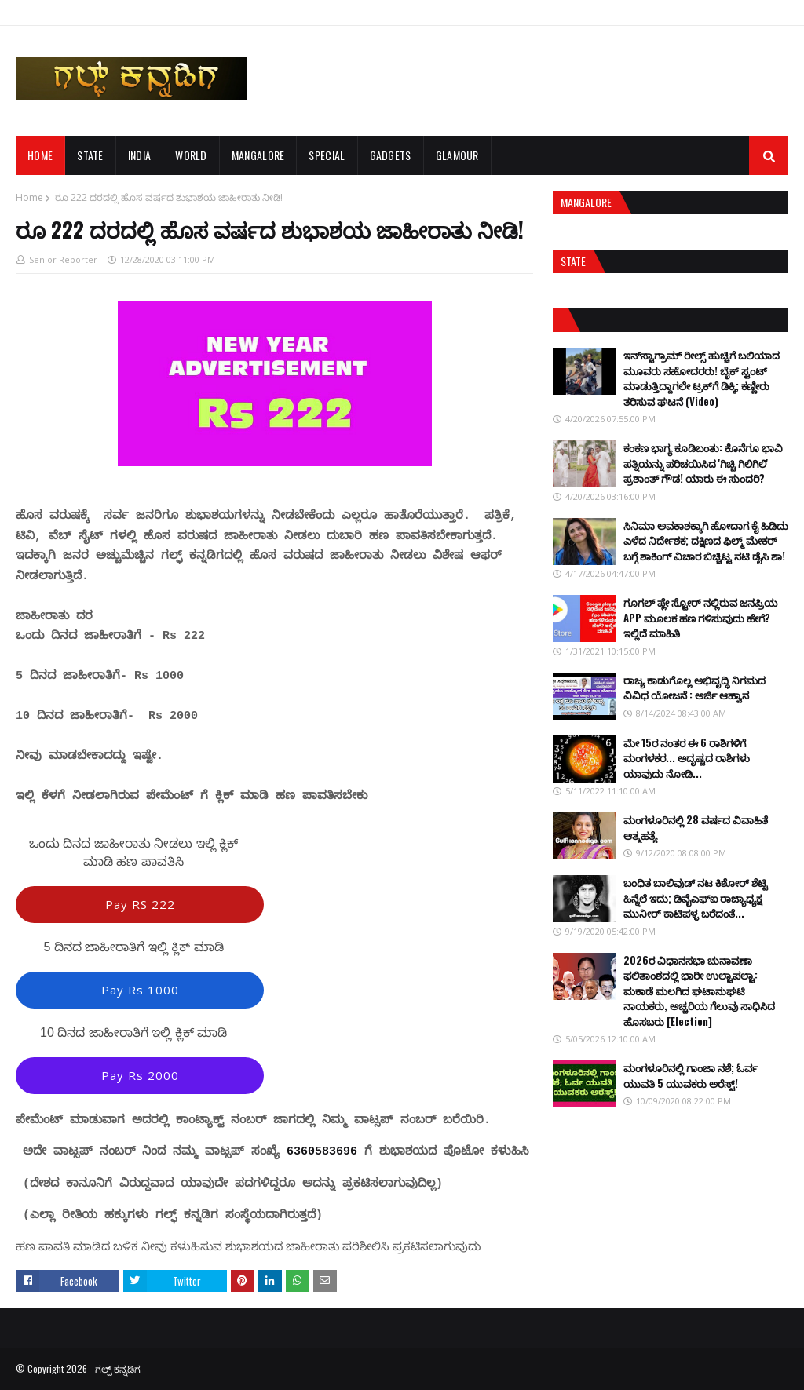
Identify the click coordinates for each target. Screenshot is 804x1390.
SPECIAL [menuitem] (327, 155)
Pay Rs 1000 (140, 990)
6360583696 (322, 1151)
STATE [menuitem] (90, 155)
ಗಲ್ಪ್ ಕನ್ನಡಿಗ (118, 1368)
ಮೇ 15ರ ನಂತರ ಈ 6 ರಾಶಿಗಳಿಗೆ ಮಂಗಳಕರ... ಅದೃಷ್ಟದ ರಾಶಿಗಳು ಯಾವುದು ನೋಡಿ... (686, 758)
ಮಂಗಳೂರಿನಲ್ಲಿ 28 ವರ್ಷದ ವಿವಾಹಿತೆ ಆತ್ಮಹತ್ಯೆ (695, 827)
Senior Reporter (63, 259)
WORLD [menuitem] (191, 155)
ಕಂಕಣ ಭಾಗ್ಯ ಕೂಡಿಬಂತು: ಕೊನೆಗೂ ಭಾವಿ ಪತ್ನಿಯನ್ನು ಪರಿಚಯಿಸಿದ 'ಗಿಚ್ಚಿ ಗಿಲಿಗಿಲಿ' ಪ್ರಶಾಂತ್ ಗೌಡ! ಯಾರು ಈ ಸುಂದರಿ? (703, 463)
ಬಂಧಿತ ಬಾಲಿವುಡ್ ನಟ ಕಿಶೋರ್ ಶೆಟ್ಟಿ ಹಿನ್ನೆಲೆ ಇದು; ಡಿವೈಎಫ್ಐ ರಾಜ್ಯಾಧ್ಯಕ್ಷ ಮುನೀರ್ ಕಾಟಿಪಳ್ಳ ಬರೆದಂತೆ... (695, 897)
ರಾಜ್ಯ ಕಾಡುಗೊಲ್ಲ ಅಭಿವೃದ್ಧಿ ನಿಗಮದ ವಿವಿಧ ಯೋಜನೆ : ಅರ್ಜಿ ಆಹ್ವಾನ (694, 687)
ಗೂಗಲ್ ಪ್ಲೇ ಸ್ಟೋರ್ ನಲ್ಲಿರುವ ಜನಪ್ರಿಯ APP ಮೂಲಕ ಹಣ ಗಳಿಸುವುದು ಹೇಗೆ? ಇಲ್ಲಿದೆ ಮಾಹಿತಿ (700, 617)
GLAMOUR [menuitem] (457, 155)
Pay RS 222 (140, 904)
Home (29, 197)
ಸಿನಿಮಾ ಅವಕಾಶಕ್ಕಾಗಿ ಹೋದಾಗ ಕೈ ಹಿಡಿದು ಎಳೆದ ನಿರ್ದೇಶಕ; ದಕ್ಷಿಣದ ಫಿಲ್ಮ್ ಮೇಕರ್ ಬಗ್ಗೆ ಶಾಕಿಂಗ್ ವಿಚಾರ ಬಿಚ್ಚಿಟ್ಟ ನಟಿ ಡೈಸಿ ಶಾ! (705, 540)
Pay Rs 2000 (140, 1075)
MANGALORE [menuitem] (258, 155)
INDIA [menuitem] (140, 155)
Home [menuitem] (40, 155)
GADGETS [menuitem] (390, 155)
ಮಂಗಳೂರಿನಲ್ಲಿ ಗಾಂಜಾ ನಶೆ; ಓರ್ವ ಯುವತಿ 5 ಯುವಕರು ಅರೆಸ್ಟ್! (690, 1075)
